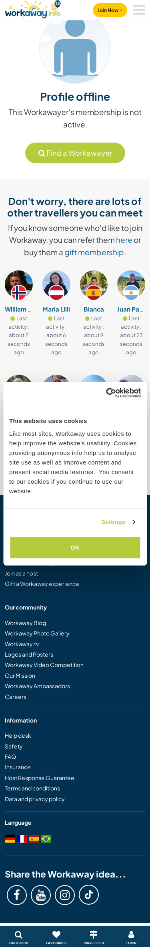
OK (75, 547)
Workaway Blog (25, 622)
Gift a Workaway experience (42, 583)
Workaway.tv (22, 643)
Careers (15, 696)
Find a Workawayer (75, 152)
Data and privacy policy (35, 798)
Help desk (18, 735)
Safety (14, 746)
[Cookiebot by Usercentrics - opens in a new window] (107, 393)
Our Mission (20, 675)
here (124, 239)
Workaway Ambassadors (37, 685)
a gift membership (91, 252)
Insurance (18, 766)
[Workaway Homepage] (33, 8)
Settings (114, 521)
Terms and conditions (32, 788)
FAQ (10, 756)
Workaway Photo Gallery (37, 633)
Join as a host (21, 573)
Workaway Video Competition (44, 664)
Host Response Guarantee (39, 777)
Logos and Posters (29, 654)
